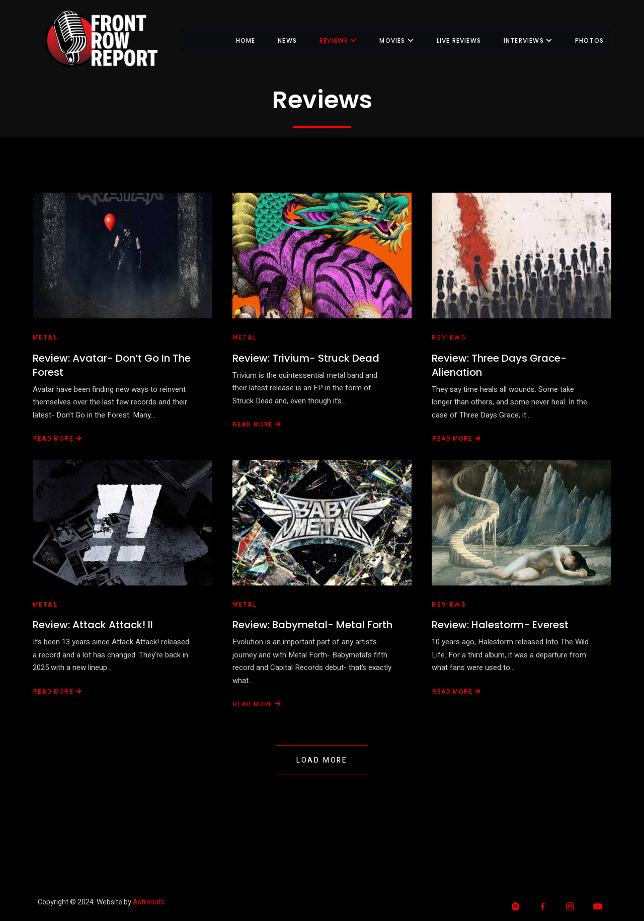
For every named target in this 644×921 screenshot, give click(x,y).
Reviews (338, 40)
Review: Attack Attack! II (93, 625)
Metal (45, 337)
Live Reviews (458, 40)
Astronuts (149, 902)
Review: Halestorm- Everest (500, 625)
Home (245, 40)
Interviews (528, 40)
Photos (589, 40)
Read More (57, 438)
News (286, 40)
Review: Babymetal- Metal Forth (312, 625)
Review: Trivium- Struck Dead (305, 358)
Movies (396, 40)
